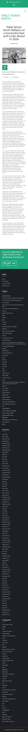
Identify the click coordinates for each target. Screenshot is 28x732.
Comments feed (6, 283)
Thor (3, 406)
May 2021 (4, 553)
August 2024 (5, 479)
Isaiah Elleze (5, 390)
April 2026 (4, 434)
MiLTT (3, 357)
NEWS (3, 424)
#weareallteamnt (6, 296)
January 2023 (5, 520)
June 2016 (4, 603)
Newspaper (5, 672)
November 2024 (6, 472)
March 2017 (5, 585)
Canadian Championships (8, 636)
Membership (5, 350)
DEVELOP (4, 329)
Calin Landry (5, 388)
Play (3, 683)
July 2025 (4, 454)
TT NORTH (5, 77)
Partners (4, 678)
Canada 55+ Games (7, 631)
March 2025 (5, 463)
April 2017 (4, 583)
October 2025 (5, 448)
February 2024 (5, 493)
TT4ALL (4, 708)
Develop (4, 647)
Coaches (4, 322)
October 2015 (5, 612)
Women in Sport (6, 719)
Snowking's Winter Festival (8, 690)
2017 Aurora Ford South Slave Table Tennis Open (13, 305)
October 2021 (5, 544)
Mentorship (5, 355)
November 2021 (6, 542)
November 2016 (6, 594)
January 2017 (5, 589)
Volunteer (4, 714)
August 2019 (5, 560)
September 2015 (6, 614)
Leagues (4, 348)
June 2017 (4, 578)
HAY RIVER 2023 (6, 340)
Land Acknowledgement (8, 346)
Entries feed (5, 281)
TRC (3, 703)
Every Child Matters (7, 333)
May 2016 (4, 605)
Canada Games (6, 633)
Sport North (5, 692)
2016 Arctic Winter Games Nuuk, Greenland (13, 298)
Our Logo (4, 366)
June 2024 (4, 484)
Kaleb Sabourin (6, 392)
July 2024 (4, 481)
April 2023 (4, 513)
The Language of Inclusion (8, 404)
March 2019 (5, 565)
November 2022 (6, 524)
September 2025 (6, 450)
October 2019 (5, 558)
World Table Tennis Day (8, 721)
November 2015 (6, 610)
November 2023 (6, 499)
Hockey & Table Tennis (7, 660)
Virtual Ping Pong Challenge (9, 410)
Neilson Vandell (6, 397)
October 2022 (5, 526)
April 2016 (4, 607)
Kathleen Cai (5, 395)
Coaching (4, 640)
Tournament (5, 701)
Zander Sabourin (6, 399)
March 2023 (5, 515)
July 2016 (4, 601)
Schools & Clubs (6, 377)
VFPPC (3, 712)
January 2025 (5, 468)
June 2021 (4, 551)
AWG (3, 629)
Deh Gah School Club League (9, 326)
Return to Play (5, 373)
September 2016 (6, 598)
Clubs (3, 638)
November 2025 (6, 445)
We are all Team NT (7, 717)
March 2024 (5, 490)
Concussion (5, 642)
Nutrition (4, 362)
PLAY (9, 263)
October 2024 (5, 475)
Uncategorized (5, 710)
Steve (3, 380)
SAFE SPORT (5, 375)
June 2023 (4, 511)
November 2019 (6, 556)
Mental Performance (7, 353)
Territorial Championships (8, 401)
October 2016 (5, 596)
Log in (3, 279)
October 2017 (5, 574)
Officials (4, 364)
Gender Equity (5, 658)
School (4, 687)
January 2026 (5, 441)
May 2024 (4, 486)
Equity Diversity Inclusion (8, 331)
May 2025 (4, 459)
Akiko (3, 315)
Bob (3, 320)
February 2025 (5, 466)
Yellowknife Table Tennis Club (9, 419)
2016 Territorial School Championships (12, 300)
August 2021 (5, 549)
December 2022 (6, 522)
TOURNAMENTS (6, 408)
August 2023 (5, 506)
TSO (3, 705)
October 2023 (5, 502)
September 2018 (6, 569)
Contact (4, 324)
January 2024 (5, 495)
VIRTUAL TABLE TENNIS (8, 413)
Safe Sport (4, 685)
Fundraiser (5, 656)
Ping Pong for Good (7, 681)
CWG (3, 645)
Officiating (4, 676)
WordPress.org (6, 285)
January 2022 (5, 538)
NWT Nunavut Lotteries (8, 674)
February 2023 (5, 517)
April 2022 (4, 533)
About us (4, 311)
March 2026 (5, 436)
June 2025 (4, 457)
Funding (4, 654)
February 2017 (5, 587)
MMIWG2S (4, 669)
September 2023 (6, 504)
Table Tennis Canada (7, 694)
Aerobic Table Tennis (7, 313)
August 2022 (5, 531)
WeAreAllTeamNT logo (7, 415)
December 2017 (6, 571)
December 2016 (6, 592)
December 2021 (6, 540)
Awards (4, 317)
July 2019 (4, 562)
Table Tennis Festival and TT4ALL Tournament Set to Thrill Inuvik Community (13, 382)
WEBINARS (5, 417)
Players (4, 371)
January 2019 (5, 567)
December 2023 (6, 497)
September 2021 (6, 547)
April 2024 (4, 488)
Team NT (4, 386)
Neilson (4, 359)
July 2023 (4, 508)
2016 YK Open (5, 302)
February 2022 (5, 535)
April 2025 (4, 461)
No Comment (14, 77)
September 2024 (6, 477)
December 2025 (6, 443)
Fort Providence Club (7, 338)
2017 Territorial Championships (10, 308)
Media (3, 663)
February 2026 (5, 439)
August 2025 (5, 452)
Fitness (4, 335)
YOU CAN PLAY (5, 422)
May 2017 (4, 580)
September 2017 (6, 576)
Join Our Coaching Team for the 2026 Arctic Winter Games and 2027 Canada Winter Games (14, 343)
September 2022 (6, 529)
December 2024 (6, 470)
